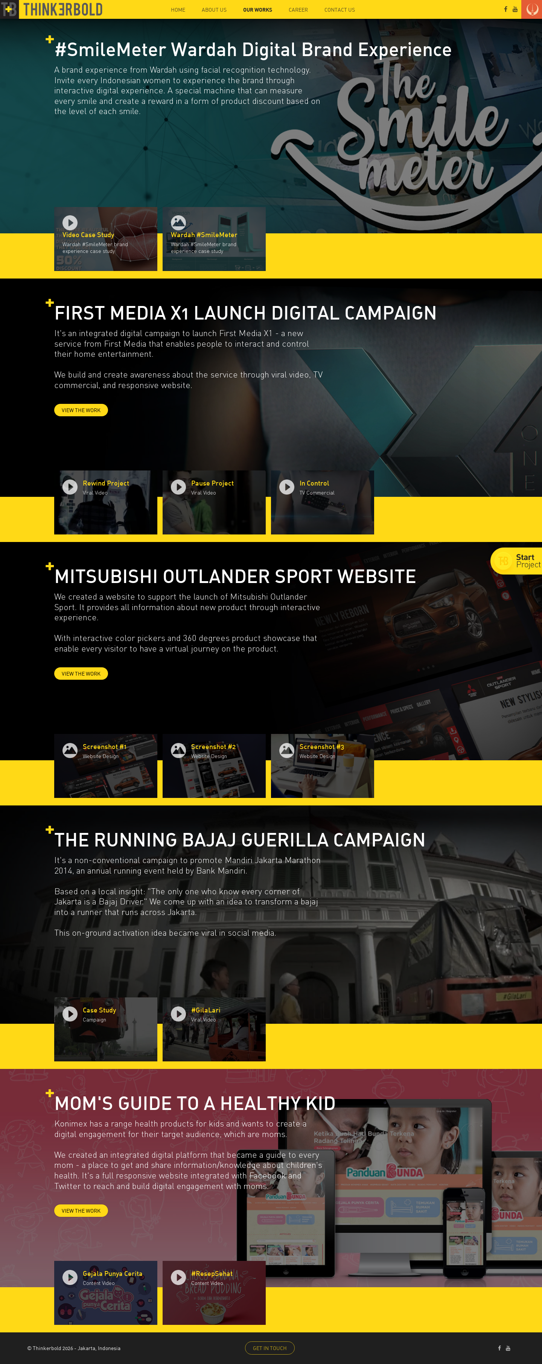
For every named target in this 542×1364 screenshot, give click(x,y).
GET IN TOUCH (270, 1348)
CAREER (298, 9)
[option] (105, 239)
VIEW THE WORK (81, 410)
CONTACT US (339, 9)
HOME (178, 9)
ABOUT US (214, 9)
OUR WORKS (257, 9)
